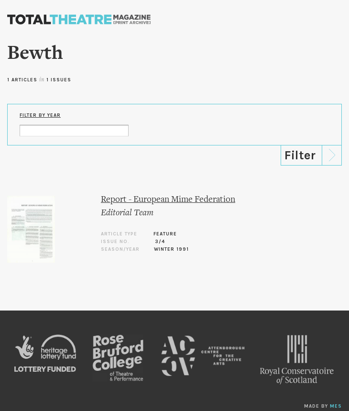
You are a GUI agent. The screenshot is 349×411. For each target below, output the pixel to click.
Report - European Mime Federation (168, 199)
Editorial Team (127, 213)
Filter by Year (40, 115)
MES (336, 406)
